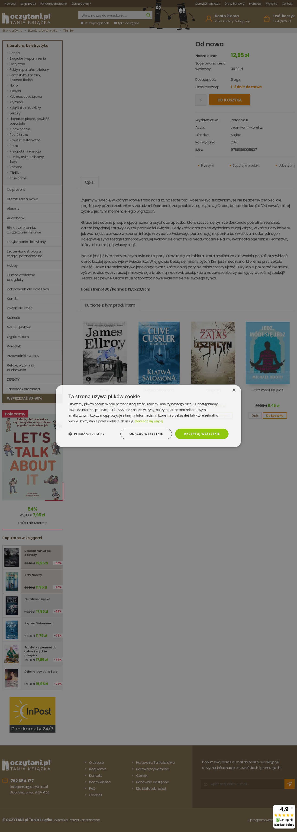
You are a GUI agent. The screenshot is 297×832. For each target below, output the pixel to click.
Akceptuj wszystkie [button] (202, 433)
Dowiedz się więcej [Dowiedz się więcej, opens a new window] (149, 421)
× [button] (234, 390)
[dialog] (148, 416)
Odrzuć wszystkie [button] (146, 433)
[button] (86, 434)
